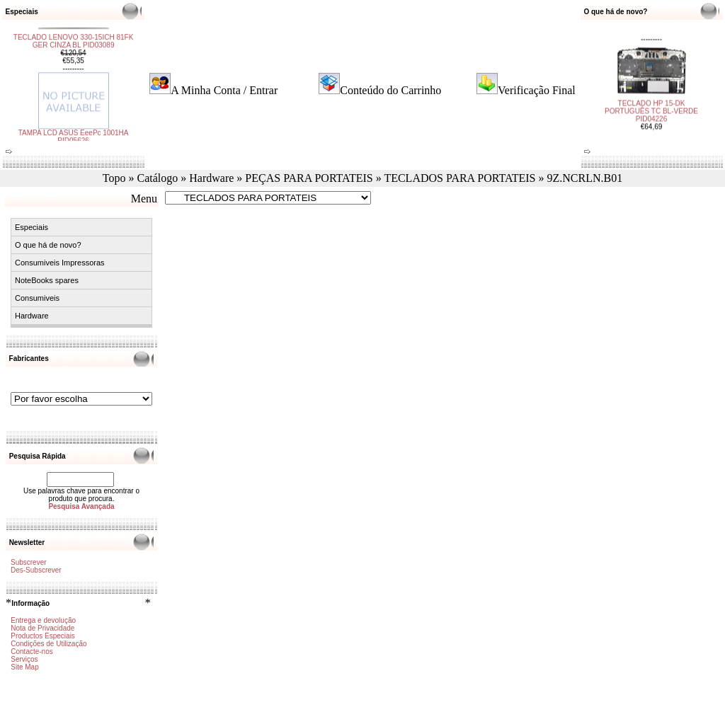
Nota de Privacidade (42, 628)
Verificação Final (537, 90)
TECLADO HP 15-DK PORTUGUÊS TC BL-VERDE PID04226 (651, 106)
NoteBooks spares (47, 280)
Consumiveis (37, 298)
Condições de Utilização (48, 644)
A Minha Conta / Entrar (224, 90)
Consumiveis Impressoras (60, 262)
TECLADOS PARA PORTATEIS (459, 178)
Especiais (31, 227)
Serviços (24, 659)
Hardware (211, 178)
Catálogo (157, 178)
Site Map (24, 667)
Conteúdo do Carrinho (390, 90)
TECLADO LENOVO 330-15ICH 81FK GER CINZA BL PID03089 (73, 46)
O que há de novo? (48, 245)
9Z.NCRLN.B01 (584, 178)
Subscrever (29, 562)
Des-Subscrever (36, 570)
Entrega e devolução (43, 620)
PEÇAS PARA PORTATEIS (308, 178)
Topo (114, 178)
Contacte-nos (31, 651)
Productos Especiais (43, 636)
